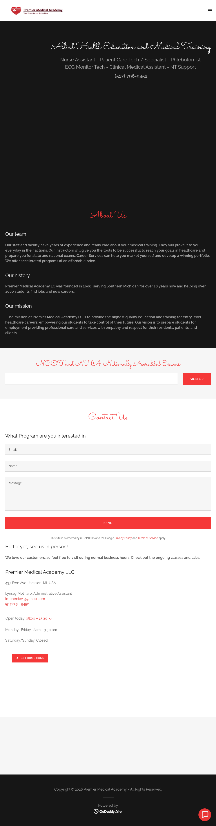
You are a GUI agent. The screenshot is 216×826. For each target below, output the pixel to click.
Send (108, 523)
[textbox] (91, 379)
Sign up (197, 379)
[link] (37, 10)
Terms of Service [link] (148, 538)
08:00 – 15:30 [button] (36, 618)
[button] (209, 10)
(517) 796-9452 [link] (131, 76)
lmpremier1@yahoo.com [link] (25, 599)
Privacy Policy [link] (123, 538)
